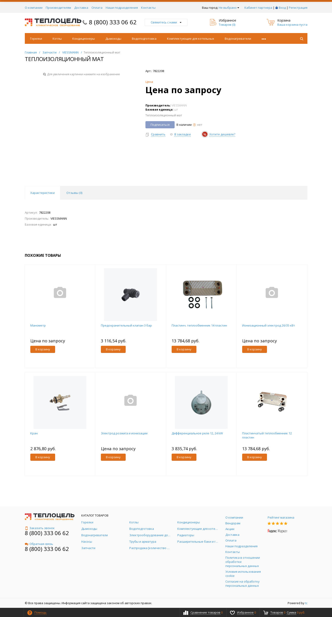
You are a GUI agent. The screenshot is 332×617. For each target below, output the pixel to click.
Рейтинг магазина (281, 517)
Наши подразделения (122, 8)
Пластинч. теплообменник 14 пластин (199, 325)
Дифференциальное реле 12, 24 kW (197, 433)
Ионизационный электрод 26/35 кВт (268, 325)
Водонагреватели (238, 38)
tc (306, 603)
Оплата (96, 8)
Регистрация (298, 8)
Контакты (148, 8)
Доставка (81, 8)
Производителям (58, 8)
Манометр (38, 325)
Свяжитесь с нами (166, 22)
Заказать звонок (40, 528)
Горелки (36, 38)
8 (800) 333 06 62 (113, 22)
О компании (34, 8)
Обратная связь (39, 544)
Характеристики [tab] (42, 193)
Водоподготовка (144, 38)
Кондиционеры (83, 38)
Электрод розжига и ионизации (124, 433)
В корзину (42, 349)
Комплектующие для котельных (190, 38)
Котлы (57, 38)
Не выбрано (229, 8)
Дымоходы (113, 38)
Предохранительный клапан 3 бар (126, 325)
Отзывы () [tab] (74, 193)
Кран (34, 433)
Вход (282, 8)
